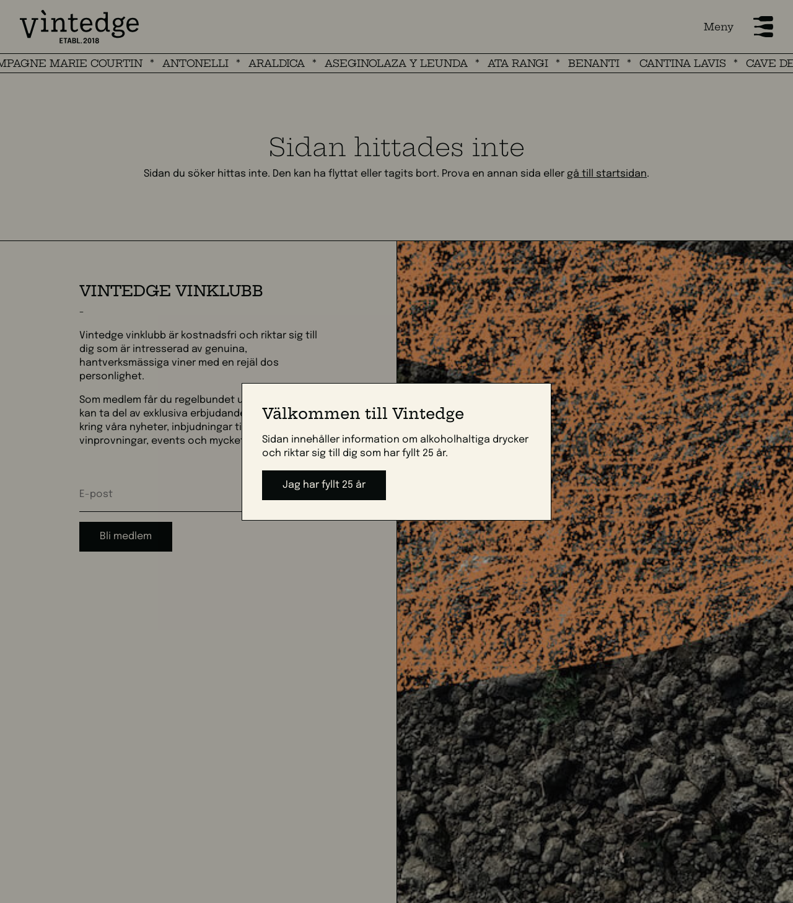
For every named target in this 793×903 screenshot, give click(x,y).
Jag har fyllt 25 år (324, 485)
